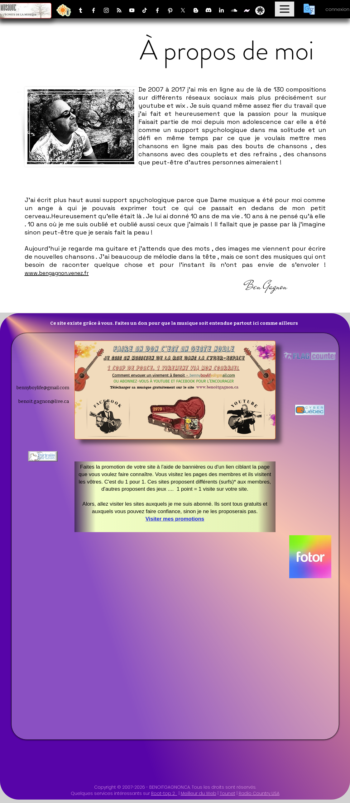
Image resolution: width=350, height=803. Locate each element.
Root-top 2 (164, 793)
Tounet (227, 793)
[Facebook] (93, 10)
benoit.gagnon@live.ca (43, 401)
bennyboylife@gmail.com (43, 387)
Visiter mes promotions (175, 519)
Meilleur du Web (198, 793)
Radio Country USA (259, 793)
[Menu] (285, 9)
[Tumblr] (80, 10)
